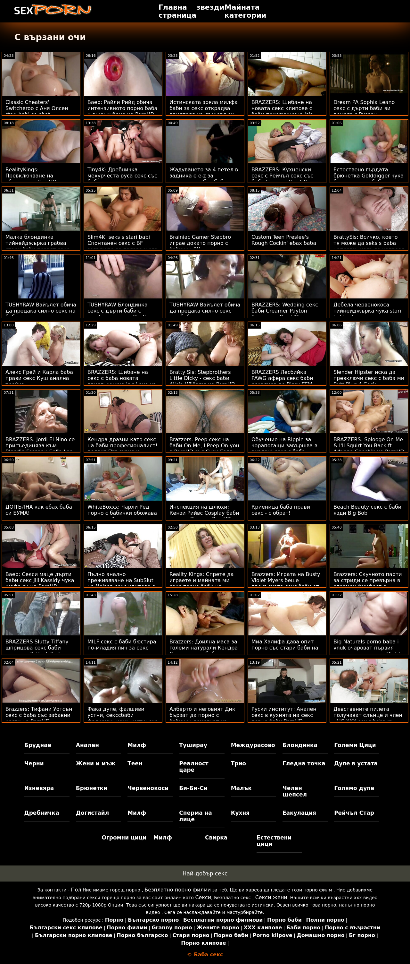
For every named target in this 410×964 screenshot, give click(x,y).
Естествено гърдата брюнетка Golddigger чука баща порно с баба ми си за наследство (368, 179)
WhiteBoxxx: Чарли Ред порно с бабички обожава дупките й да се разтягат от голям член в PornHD (122, 516)
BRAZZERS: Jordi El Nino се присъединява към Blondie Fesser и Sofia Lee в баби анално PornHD (40, 448)
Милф (136, 745)
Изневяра (39, 788)
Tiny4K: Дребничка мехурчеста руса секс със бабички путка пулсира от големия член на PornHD (123, 179)
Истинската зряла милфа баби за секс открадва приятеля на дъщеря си (203, 108)
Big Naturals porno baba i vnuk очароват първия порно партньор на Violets (368, 648)
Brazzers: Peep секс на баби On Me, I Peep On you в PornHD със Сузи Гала (204, 445)
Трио (238, 763)
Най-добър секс (205, 873)
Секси (203, 897)
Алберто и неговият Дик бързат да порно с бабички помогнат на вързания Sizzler (202, 718)
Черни (34, 763)
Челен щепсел (295, 791)
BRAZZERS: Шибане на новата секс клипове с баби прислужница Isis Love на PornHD (282, 111)
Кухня (240, 813)
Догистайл (92, 813)
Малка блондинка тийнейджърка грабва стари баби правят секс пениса (37, 246)
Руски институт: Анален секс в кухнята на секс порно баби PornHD (283, 715)
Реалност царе (193, 766)
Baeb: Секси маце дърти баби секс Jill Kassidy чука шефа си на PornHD (39, 580)
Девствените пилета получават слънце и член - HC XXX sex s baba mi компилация (367, 718)
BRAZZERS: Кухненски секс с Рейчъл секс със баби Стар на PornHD (282, 176)
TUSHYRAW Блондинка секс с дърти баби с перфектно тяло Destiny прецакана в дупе (119, 314)
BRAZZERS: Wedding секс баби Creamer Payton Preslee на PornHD (284, 311)
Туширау (193, 745)
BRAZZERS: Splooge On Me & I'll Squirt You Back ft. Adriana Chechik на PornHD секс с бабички (368, 448)
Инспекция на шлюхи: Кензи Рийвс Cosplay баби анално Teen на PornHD (204, 513)
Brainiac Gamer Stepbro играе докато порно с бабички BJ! (200, 243)
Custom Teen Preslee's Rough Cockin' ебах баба (283, 240)
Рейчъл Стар (354, 813)
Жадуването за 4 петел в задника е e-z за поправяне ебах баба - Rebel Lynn (203, 179)
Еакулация (299, 813)
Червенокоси (147, 788)
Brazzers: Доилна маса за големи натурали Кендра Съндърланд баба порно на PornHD (203, 651)
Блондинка (300, 745)
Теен (134, 763)
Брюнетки (91, 788)
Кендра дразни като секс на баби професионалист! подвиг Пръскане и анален (122, 448)
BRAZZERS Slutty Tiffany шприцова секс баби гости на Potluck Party (37, 648)
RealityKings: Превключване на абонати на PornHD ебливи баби (31, 179)
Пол (76, 890)
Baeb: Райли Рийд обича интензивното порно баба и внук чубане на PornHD (122, 108)
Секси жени (271, 897)
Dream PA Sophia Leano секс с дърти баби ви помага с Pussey (364, 108)
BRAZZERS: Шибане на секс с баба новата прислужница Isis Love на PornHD (121, 381)
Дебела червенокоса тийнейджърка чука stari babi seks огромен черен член (367, 314)
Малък (241, 788)
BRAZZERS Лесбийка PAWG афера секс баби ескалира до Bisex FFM (282, 378)
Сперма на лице (195, 816)
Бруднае (38, 745)
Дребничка (41, 813)
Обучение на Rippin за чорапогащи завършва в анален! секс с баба (284, 445)
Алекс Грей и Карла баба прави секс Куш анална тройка (39, 378)
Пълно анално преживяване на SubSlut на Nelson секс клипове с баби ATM (121, 583)
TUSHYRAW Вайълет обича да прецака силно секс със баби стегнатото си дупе (204, 314)
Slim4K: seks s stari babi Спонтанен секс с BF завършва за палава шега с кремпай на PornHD (122, 246)
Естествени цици (274, 840)
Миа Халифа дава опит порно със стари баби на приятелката (284, 648)
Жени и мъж (95, 763)
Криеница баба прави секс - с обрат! (280, 510)
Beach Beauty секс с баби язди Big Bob (367, 510)
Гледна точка (304, 763)
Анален (87, 745)
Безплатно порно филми (177, 890)
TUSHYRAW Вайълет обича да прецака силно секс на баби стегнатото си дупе (40, 311)
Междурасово (253, 745)
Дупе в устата (356, 763)
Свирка (216, 837)
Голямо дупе (354, 788)
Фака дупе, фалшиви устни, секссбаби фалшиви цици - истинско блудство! (122, 718)
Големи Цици (355, 745)
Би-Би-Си (193, 788)
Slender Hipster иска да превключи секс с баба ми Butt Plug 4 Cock (368, 378)
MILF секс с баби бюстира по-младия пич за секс (121, 645)
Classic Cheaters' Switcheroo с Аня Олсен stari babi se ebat (36, 108)
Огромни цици (124, 837)
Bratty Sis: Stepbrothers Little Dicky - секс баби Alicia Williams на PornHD (202, 378)
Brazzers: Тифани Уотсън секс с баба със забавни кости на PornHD (38, 715)
